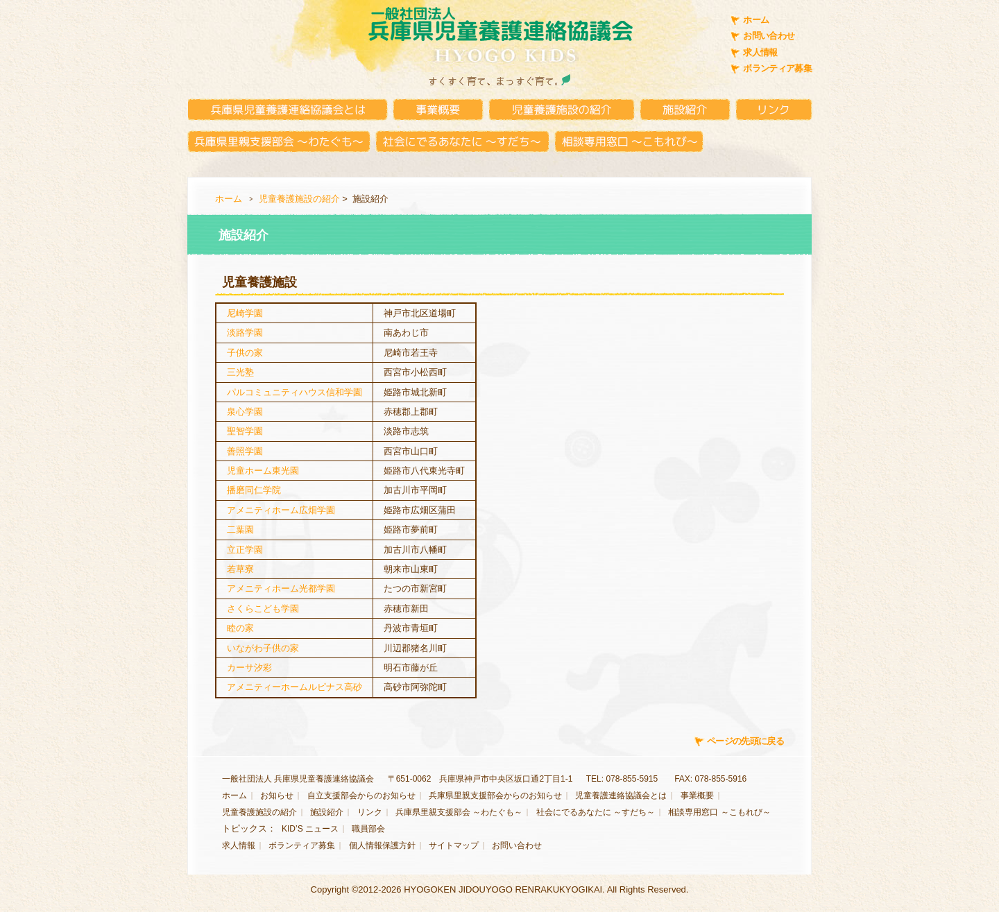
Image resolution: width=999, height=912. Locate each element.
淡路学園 (245, 332)
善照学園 (245, 451)
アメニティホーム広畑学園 (281, 510)
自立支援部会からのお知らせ (361, 795)
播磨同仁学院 (254, 490)
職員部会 (368, 829)
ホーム (756, 20)
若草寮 (240, 569)
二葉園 (240, 529)
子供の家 (245, 352)
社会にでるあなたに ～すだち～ (595, 812)
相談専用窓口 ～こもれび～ (719, 812)
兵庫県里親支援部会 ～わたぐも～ (458, 812)
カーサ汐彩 (249, 667)
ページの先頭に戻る (745, 741)
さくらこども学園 (263, 608)
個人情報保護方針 (382, 845)
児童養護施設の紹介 (299, 198)
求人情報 (760, 52)
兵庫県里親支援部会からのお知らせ (495, 795)
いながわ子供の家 (263, 648)
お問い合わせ (768, 36)
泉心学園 (245, 411)
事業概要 (697, 795)
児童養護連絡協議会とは (621, 795)
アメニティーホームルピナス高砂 (294, 687)
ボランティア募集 (777, 68)
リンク (369, 812)
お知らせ (276, 795)
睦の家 (240, 628)
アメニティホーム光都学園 (281, 588)
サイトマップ (454, 845)
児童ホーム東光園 (263, 470)
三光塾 (240, 372)
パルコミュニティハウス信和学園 (294, 392)
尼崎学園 (245, 313)
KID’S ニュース (310, 829)
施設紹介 (326, 812)
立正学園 (245, 549)
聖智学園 (245, 431)
